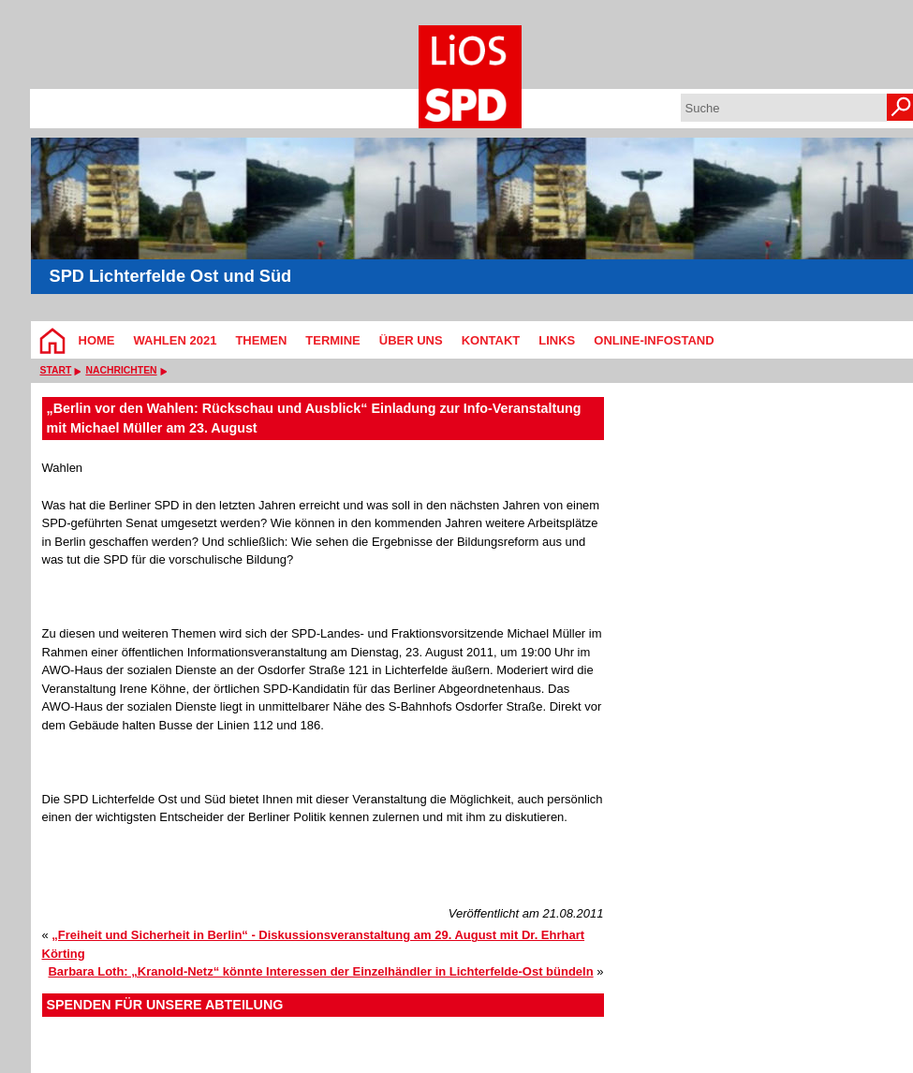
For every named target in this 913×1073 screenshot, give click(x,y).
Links (556, 340)
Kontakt (491, 340)
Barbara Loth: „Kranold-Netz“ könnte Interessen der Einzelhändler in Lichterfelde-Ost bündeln (320, 971)
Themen (261, 340)
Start (56, 370)
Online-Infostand (654, 340)
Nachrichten (120, 370)
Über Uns (411, 340)
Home (97, 340)
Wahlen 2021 (175, 340)
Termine (333, 340)
